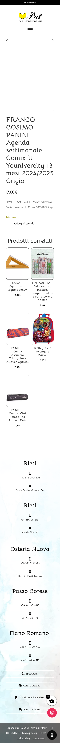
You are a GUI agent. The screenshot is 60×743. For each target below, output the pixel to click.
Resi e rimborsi (31, 709)
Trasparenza (39, 738)
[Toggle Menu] (30, 28)
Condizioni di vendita (32, 697)
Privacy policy (47, 733)
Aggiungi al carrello (23, 223)
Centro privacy (31, 685)
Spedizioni (31, 673)
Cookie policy (23, 738)
